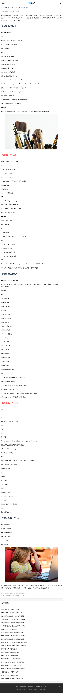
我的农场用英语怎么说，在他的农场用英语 (12, 616)
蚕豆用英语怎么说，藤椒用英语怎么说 (11, 629)
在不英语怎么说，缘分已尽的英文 (10, 609)
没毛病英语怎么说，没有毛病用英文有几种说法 (14, 645)
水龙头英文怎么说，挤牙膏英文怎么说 (11, 612)
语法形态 (38, 686)
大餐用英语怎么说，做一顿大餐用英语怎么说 (13, 668)
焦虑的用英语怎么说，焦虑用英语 (10, 652)
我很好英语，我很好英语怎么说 (9, 675)
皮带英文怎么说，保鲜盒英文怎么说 (11, 658)
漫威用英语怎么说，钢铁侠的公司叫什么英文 (13, 626)
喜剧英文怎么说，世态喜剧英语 (9, 655)
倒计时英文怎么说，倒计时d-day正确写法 (12, 662)
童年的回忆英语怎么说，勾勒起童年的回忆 (12, 632)
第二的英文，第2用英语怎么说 (9, 649)
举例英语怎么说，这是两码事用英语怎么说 (12, 622)
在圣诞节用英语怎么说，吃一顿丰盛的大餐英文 (14, 619)
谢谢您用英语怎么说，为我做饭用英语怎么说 (13, 635)
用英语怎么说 (23, 686)
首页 (17, 686)
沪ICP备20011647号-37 (40, 689)
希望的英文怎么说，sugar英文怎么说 (11, 665)
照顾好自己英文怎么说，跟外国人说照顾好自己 (14, 642)
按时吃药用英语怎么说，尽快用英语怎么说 (12, 639)
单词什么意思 (31, 686)
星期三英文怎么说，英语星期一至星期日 (12, 678)
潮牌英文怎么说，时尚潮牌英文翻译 (14, 595)
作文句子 (43, 686)
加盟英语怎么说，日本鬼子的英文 (10, 672)
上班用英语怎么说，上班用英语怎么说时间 (16, 593)
